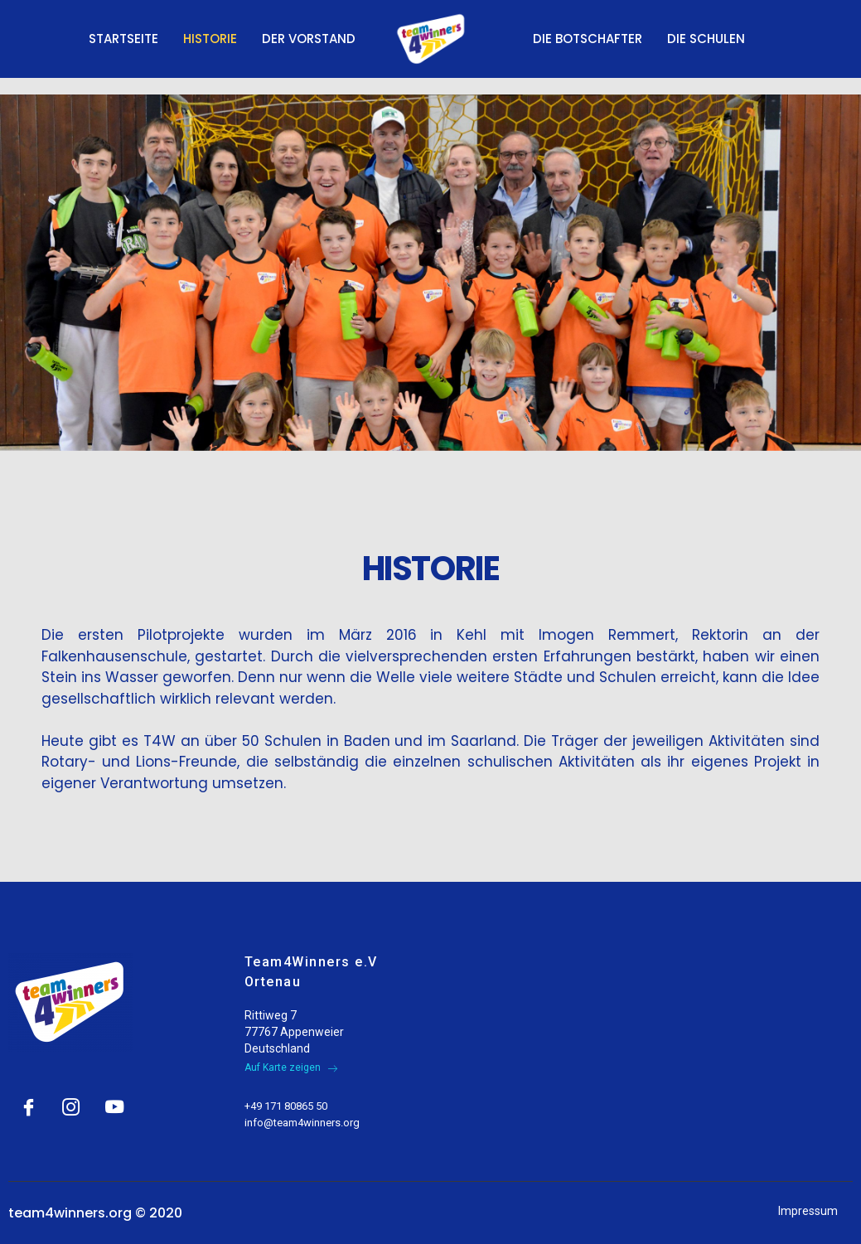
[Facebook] (25, 1099)
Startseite (123, 38)
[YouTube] (110, 1099)
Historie (210, 38)
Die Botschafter (587, 38)
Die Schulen (706, 38)
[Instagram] (68, 1099)
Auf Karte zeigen (290, 1067)
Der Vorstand (309, 38)
